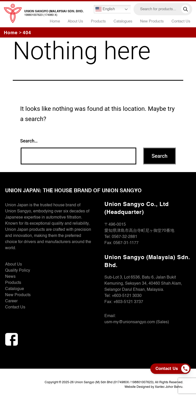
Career (11, 301)
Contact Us (181, 21)
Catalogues (123, 21)
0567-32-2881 (124, 237)
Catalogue (14, 289)
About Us (75, 21)
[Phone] (186, 369)
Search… (29, 140)
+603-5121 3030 (127, 296)
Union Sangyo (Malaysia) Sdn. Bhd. (53, 11)
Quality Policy (17, 271)
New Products (152, 21)
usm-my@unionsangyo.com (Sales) (136, 322)
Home (55, 21)
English (105, 9)
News (10, 277)
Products (13, 283)
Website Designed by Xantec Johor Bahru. (154, 387)
